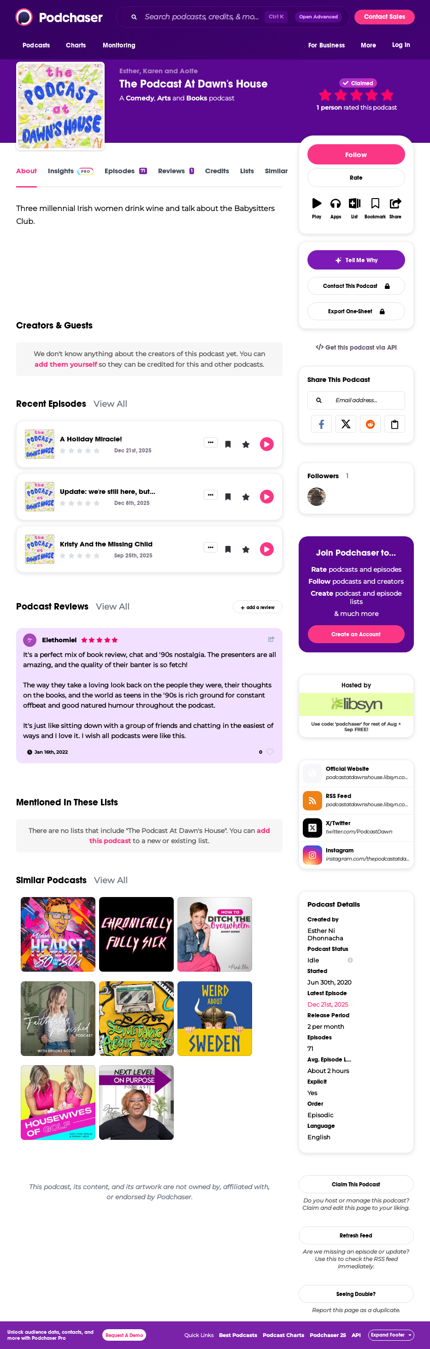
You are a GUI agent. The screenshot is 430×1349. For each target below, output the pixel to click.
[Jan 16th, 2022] (47, 752)
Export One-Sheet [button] (356, 311)
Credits (217, 170)
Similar (276, 170)
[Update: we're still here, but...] (39, 496)
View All (110, 404)
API (356, 1335)
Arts (164, 98)
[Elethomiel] (29, 640)
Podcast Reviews (52, 606)
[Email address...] (356, 400)
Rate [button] (356, 178)
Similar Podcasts (51, 880)
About (26, 170)
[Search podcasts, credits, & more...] (203, 17)
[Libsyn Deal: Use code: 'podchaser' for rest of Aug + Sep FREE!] (356, 712)
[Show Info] (350, 960)
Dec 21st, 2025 (327, 1004)
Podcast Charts (283, 1335)
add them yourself (66, 364)
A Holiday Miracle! (91, 438)
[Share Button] (271, 639)
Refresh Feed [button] (356, 1235)
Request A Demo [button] (124, 1335)
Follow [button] (356, 154)
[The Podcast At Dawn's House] (60, 106)
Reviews (176, 170)
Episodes (126, 170)
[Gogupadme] (316, 496)
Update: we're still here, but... (107, 491)
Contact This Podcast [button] (356, 286)
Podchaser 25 (328, 1335)
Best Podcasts (238, 1335)
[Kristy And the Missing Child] (39, 549)
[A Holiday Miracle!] (39, 444)
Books (196, 98)
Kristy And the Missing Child (106, 544)
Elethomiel (59, 640)
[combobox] (233, 17)
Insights (71, 170)
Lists (247, 170)
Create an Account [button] (356, 634)
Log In (401, 45)
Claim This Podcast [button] (356, 1184)
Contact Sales (384, 17)
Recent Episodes (51, 404)
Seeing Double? (356, 1294)
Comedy (140, 98)
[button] (38, 45)
